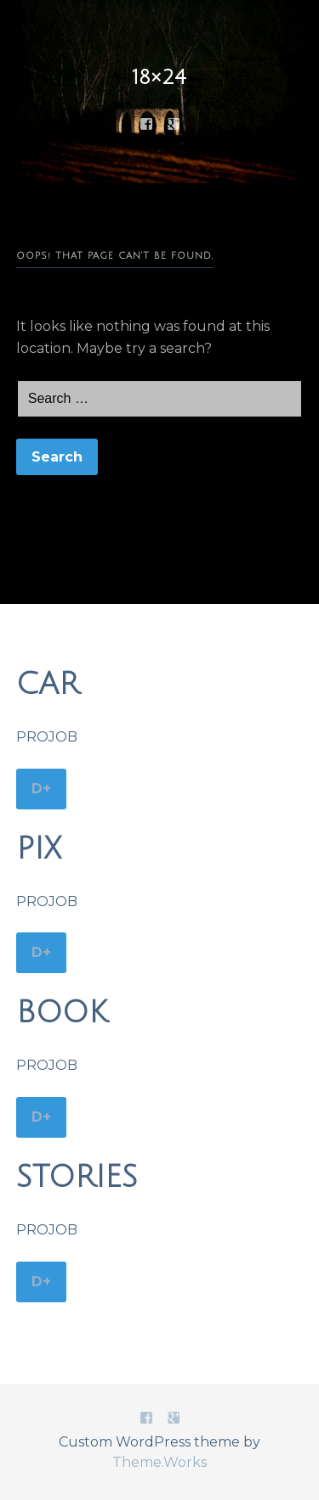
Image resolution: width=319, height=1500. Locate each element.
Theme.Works (159, 1462)
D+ (41, 789)
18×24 (159, 77)
